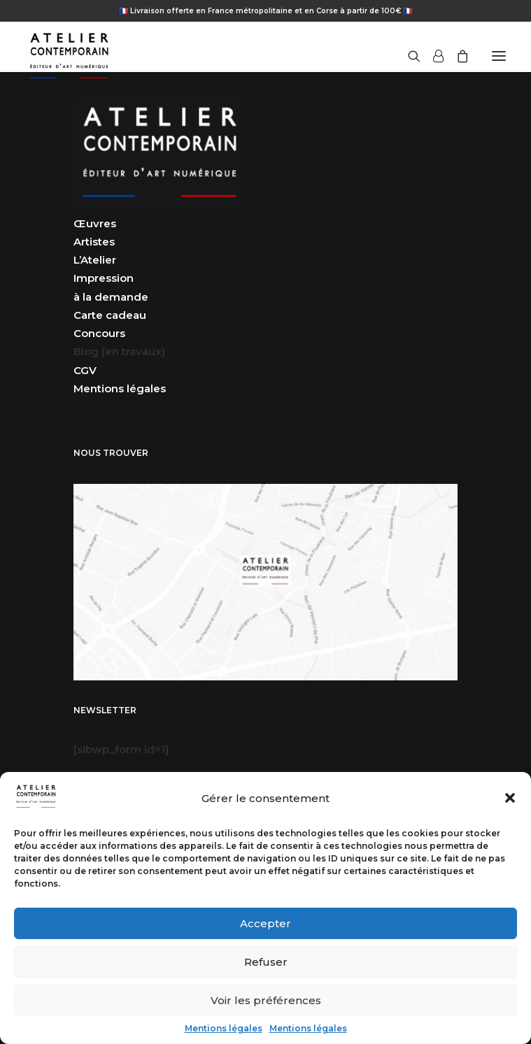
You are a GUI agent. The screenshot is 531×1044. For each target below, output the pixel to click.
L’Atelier (94, 259)
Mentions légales (223, 1028)
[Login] (432, 56)
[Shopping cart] (456, 56)
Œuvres (94, 223)
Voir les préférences (266, 1000)
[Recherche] (407, 56)
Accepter (265, 923)
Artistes (94, 241)
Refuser (266, 961)
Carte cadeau (109, 315)
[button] (510, 798)
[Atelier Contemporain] (69, 56)
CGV (85, 370)
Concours (99, 333)
